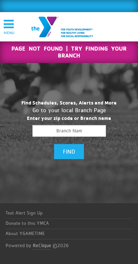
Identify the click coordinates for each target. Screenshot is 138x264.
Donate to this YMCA (27, 223)
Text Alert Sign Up (24, 213)
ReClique (42, 245)
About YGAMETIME (25, 233)
